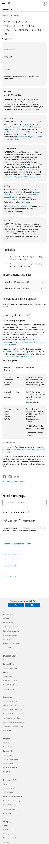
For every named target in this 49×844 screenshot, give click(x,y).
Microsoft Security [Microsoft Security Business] (9, 747)
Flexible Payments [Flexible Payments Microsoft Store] (9, 689)
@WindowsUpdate (21, 206)
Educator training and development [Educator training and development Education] (14, 722)
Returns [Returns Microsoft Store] (5, 672)
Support (6, 9)
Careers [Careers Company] (5, 825)
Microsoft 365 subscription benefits (16, 543)
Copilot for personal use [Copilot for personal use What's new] (10, 635)
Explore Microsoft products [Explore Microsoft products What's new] (11, 643)
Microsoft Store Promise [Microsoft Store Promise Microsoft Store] (10, 685)
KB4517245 (25, 169)
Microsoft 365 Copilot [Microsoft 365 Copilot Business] (10, 768)
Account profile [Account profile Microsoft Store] (8, 660)
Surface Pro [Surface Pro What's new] (6, 618)
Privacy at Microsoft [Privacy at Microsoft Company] (9, 838)
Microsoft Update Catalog (22, 356)
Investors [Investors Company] (6, 842)
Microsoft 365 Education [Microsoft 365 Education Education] (11, 714)
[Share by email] (15, 476)
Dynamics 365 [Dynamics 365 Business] (7, 751)
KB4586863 (7, 351)
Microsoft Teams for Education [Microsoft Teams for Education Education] (12, 710)
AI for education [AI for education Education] (8, 730)
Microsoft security (9, 565)
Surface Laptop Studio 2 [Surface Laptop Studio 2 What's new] (10, 627)
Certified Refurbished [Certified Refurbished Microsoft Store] (10, 681)
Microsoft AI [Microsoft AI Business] (7, 743)
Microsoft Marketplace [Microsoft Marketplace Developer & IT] (10, 805)
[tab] (11, 521)
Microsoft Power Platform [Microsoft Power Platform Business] (11, 759)
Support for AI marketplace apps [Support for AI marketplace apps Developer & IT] (13, 796)
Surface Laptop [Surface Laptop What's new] (8, 623)
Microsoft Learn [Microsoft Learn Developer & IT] (8, 792)
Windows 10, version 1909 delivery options (24, 177)
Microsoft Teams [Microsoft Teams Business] (8, 763)
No (32, 605)
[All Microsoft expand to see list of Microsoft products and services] (3, 3)
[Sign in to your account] (45, 3)
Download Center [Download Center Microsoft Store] (8, 664)
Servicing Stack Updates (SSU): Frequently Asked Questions (24, 343)
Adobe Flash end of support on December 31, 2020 (23, 127)
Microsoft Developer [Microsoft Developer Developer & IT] (9, 788)
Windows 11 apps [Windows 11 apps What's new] (8, 648)
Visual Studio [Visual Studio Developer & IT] (7, 813)
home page (25, 202)
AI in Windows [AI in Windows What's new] (7, 639)
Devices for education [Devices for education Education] (10, 705)
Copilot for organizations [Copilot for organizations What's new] (11, 631)
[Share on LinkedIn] (9, 476)
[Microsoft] (24, 2)
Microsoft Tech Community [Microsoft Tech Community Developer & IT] (11, 801)
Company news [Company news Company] (8, 834)
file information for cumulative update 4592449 (23, 450)
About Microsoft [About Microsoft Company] (8, 830)
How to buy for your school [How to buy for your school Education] (11, 718)
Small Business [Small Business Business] (8, 772)
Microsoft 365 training (11, 554)
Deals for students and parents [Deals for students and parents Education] (13, 726)
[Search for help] (9, 3)
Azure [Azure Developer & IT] (5, 784)
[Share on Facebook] (4, 476)
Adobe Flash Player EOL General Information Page (23, 137)
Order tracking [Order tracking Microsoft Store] (7, 677)
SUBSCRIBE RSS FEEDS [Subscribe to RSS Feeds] (15, 481)
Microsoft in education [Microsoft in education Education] (10, 701)
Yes (16, 605)
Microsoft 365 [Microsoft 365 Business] (7, 755)
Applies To (8, 38)
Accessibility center (9, 576)
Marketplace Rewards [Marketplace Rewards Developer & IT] (10, 809)
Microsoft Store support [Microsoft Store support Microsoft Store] (10, 668)
